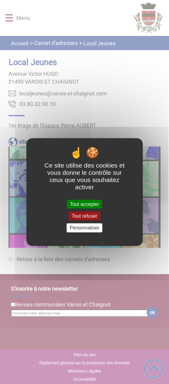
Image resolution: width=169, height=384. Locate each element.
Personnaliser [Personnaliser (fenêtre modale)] (84, 227)
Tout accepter (84, 204)
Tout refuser (84, 216)
